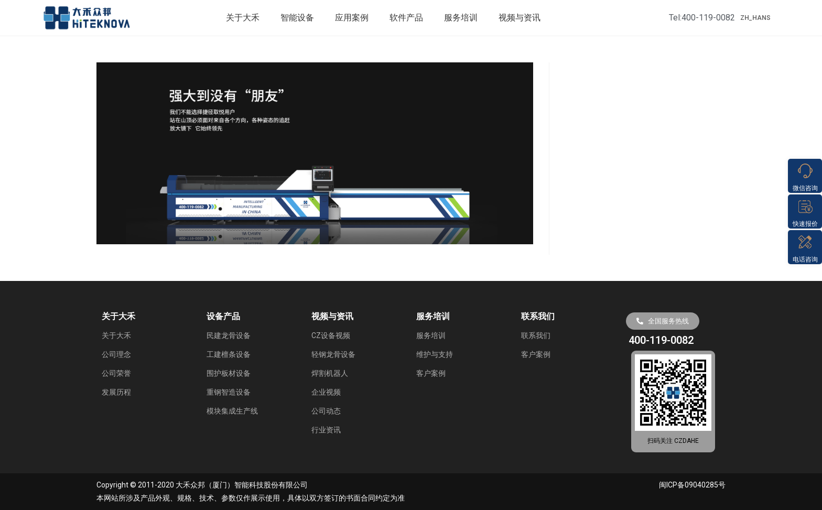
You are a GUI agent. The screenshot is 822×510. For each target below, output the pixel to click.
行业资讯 (326, 430)
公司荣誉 (116, 373)
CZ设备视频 (330, 335)
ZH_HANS (755, 17)
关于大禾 (242, 18)
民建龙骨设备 (229, 335)
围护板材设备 (229, 373)
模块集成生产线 (232, 411)
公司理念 (116, 354)
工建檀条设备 (229, 354)
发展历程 (116, 392)
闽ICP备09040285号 (692, 485)
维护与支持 (434, 354)
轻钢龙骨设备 (333, 354)
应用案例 (352, 18)
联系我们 (535, 335)
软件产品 (406, 18)
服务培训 (461, 18)
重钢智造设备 (229, 392)
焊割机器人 (329, 373)
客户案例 (431, 373)
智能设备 (297, 18)
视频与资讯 (519, 18)
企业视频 (326, 392)
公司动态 (326, 411)
